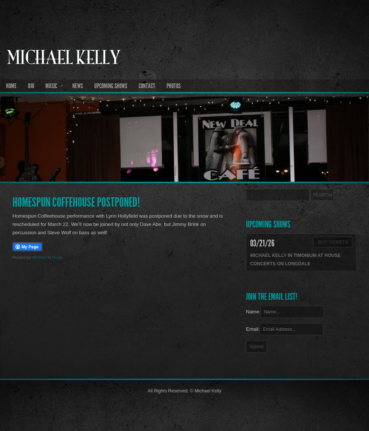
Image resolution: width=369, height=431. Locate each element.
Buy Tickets (333, 242)
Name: (253, 311)
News (77, 86)
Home (11, 86)
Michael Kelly (184, 76)
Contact (147, 86)
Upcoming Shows (110, 86)
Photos (174, 86)
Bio (31, 86)
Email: (253, 329)
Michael (39, 257)
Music (51, 86)
